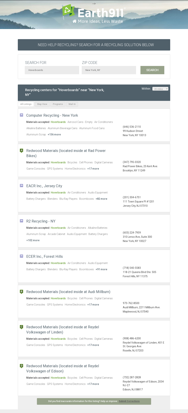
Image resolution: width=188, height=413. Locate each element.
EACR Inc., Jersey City (44, 186)
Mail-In (72, 104)
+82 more (101, 198)
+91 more (101, 269)
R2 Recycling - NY (40, 221)
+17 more (93, 168)
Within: (155, 89)
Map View (42, 104)
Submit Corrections (129, 401)
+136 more (54, 134)
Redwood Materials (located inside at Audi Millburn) (68, 292)
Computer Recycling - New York (52, 115)
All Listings (26, 104)
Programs (58, 104)
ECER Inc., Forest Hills (44, 256)
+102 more (32, 240)
